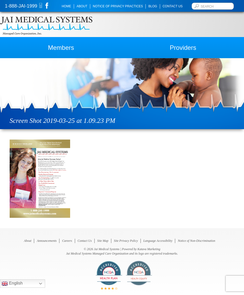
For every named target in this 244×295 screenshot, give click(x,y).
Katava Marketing (148, 249)
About (82, 6)
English (12, 283)
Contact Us (173, 6)
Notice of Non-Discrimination (196, 241)
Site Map (102, 241)
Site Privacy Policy (126, 241)
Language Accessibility (157, 241)
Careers (67, 241)
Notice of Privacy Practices (118, 6)
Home (66, 6)
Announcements (47, 241)
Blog (152, 6)
